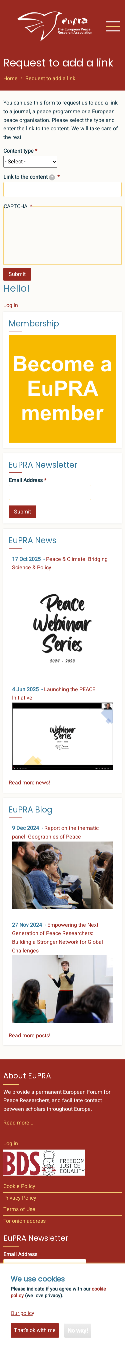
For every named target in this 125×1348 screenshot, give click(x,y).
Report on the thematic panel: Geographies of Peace (55, 832)
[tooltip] (52, 177)
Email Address (26, 480)
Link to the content (29, 177)
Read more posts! (29, 1036)
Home (10, 78)
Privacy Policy (19, 1198)
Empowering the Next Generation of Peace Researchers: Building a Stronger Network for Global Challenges (57, 938)
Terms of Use (19, 1209)
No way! (78, 1337)
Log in (10, 305)
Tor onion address (24, 1221)
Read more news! (29, 783)
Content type (18, 151)
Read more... (18, 1123)
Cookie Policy (19, 1186)
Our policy (22, 1320)
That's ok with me (35, 1337)
